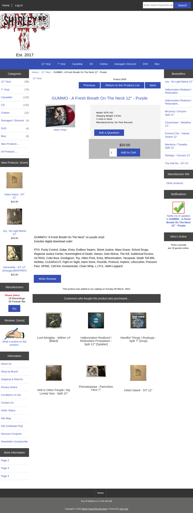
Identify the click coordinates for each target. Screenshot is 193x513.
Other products (174, 183)
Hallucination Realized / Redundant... (178, 91)
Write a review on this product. (14, 337)
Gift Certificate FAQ (12, 426)
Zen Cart (124, 509)
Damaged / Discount (125, 64)
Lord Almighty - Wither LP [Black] (53, 339)
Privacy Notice (9, 387)
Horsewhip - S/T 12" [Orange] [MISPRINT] (14, 258)
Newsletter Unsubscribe (14, 441)
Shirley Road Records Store (94, 509)
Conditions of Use (11, 394)
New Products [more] (14, 162)
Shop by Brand (9, 371)
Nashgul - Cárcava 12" (177, 155)
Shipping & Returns (12, 379)
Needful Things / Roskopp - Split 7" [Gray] (138, 339)
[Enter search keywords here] (158, 5)
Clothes (104, 64)
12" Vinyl (45, 72)
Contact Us (7, 402)
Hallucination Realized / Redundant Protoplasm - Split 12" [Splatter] (96, 341)
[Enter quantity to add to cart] (113, 152)
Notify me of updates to (178, 214)
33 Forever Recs (15, 301)
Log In (19, 5)
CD (91, 64)
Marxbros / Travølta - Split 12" (176, 146)
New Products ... (10, 143)
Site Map (6, 418)
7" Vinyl (61, 64)
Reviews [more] (14, 320)
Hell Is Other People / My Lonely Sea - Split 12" (53, 391)
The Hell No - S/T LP (176, 163)
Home (6, 5)
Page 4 (5, 476)
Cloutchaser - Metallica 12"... (178, 124)
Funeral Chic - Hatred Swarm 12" (177, 135)
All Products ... (9, 151)
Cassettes (77, 64)
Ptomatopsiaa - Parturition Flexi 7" (96, 388)
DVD (145, 64)
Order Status (8, 410)
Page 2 (5, 460)
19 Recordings (15, 298)
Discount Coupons (11, 433)
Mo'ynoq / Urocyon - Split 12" (176, 113)
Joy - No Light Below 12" (14, 222)
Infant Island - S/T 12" (15, 185)
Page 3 (5, 468)
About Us (6, 363)
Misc (157, 64)
